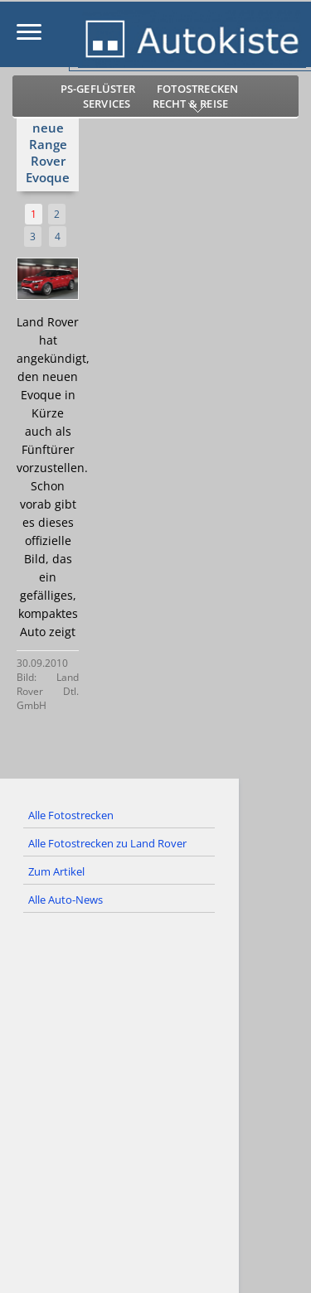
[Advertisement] (155, 1109)
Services (107, 103)
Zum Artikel (56, 871)
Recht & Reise (191, 103)
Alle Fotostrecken (71, 815)
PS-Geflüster (98, 88)
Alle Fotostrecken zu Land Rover (107, 843)
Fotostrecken (197, 88)
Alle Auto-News (65, 899)
